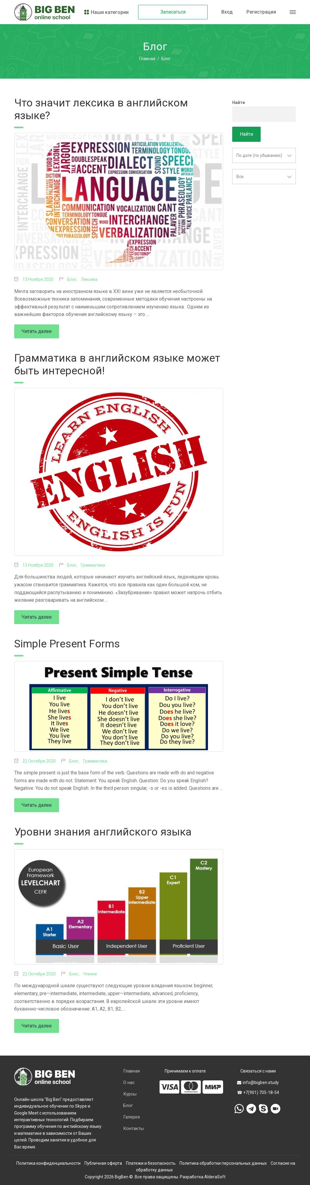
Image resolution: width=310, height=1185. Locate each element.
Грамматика (93, 565)
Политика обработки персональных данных (223, 1163)
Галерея (131, 1117)
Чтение (90, 974)
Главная (147, 58)
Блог (128, 1105)
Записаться (173, 12)
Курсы (130, 1094)
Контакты (133, 1128)
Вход (227, 12)
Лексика (89, 279)
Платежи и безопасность (151, 1163)
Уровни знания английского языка (103, 832)
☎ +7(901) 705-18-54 (258, 1092)
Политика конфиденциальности (48, 1163)
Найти (238, 102)
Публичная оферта (103, 1163)
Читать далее (36, 331)
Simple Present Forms (67, 644)
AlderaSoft (215, 1176)
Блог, (72, 279)
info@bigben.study (258, 1082)
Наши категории (106, 12)
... (147, 314)
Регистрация (261, 12)
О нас (129, 1082)
